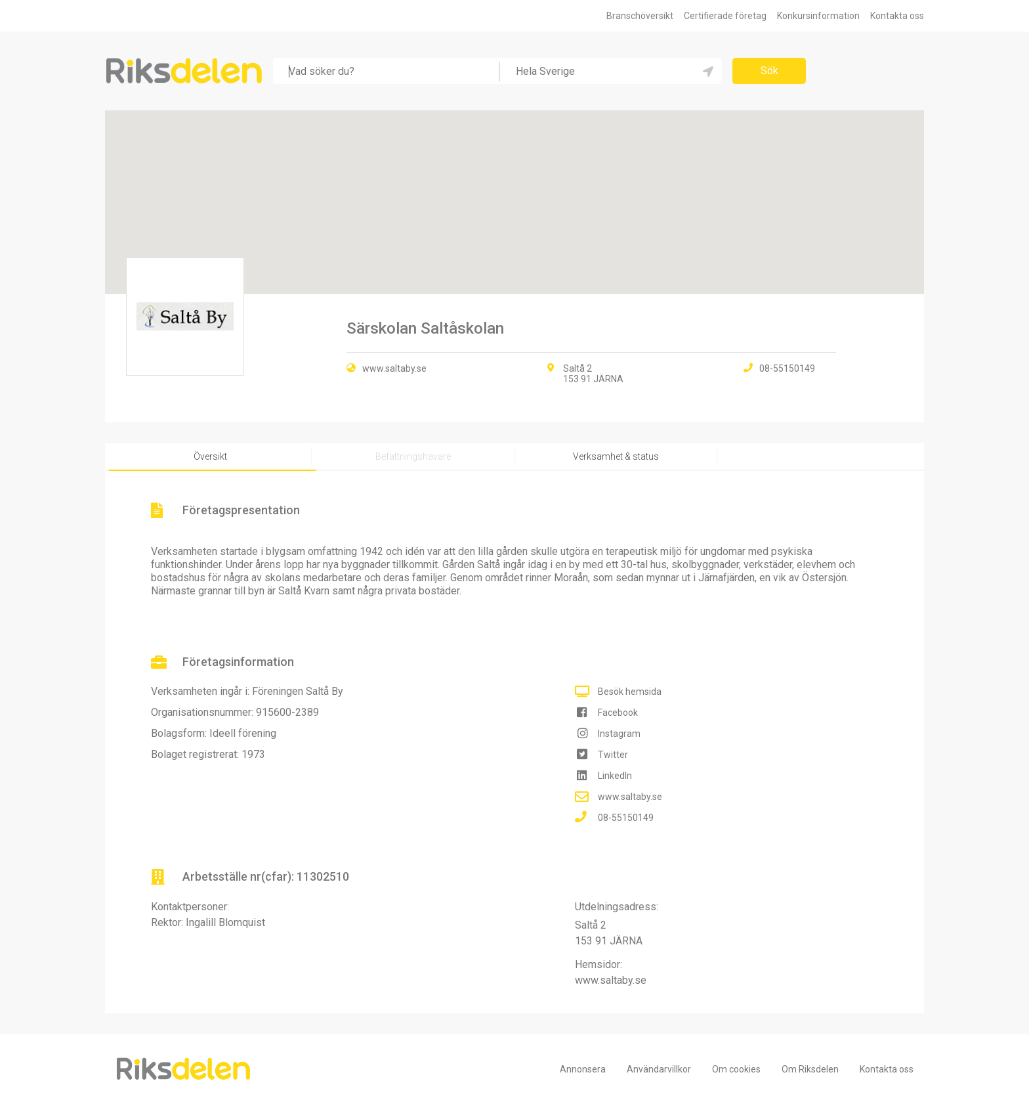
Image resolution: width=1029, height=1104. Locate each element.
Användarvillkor (659, 1069)
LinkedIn (615, 775)
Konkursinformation (818, 16)
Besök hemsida (630, 691)
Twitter (613, 754)
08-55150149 (626, 817)
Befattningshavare (413, 456)
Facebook (618, 712)
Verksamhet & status (616, 456)
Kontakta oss (897, 16)
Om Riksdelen (810, 1069)
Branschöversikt (639, 16)
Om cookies (736, 1069)
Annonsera (583, 1069)
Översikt (210, 456)
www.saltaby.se (394, 368)
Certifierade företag (725, 16)
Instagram (619, 733)
